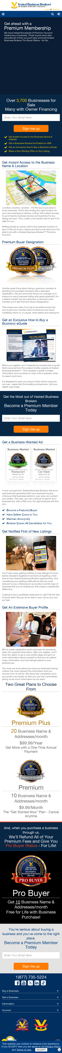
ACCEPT (41, 1049)
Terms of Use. (24, 1049)
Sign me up (31, 128)
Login (47, 9)
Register (56, 9)
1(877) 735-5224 (31, 976)
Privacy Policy (53, 1046)
